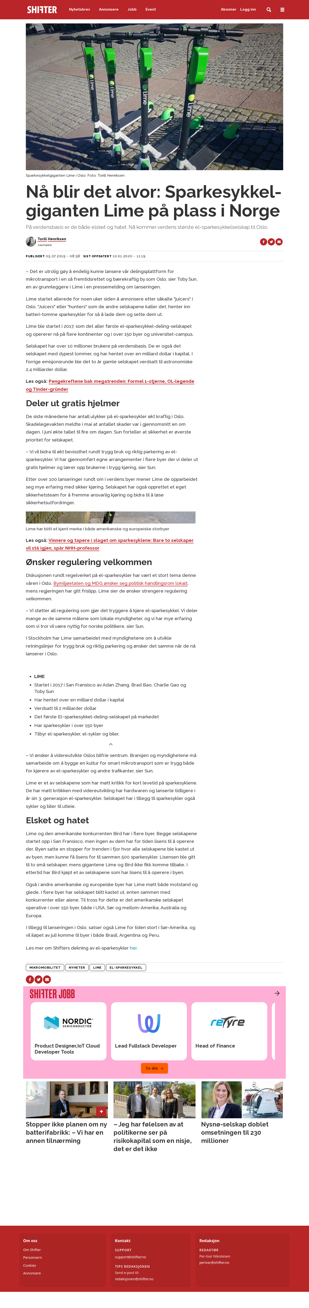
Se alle (152, 1068)
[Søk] (268, 9)
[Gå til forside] (42, 9)
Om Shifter (32, 1249)
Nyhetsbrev (79, 9)
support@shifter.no (130, 1257)
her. (134, 948)
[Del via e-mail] (279, 241)
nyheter (77, 967)
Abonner (228, 9)
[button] (276, 993)
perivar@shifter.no (214, 1262)
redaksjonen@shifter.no (134, 1279)
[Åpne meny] (282, 10)
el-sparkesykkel (126, 967)
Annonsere (109, 9)
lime (97, 967)
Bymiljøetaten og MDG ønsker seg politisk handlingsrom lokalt (120, 583)
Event (151, 9)
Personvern (32, 1257)
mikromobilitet (45, 967)
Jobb (132, 9)
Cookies (29, 1265)
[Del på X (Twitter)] (271, 241)
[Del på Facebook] (263, 241)
